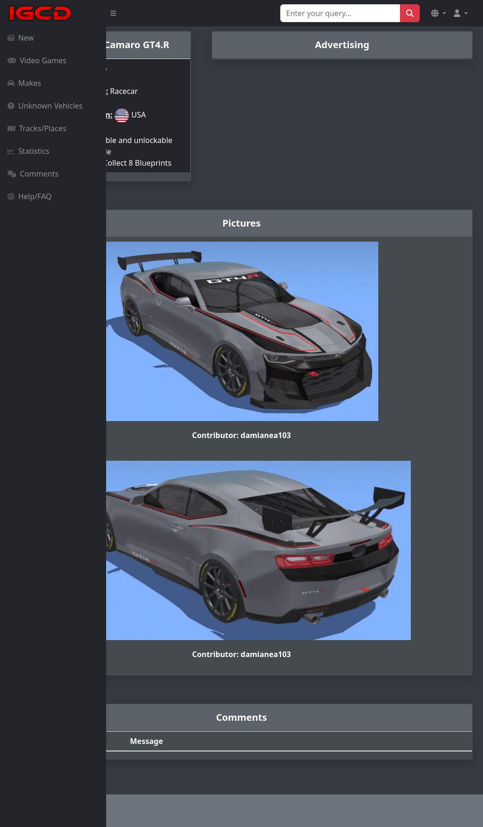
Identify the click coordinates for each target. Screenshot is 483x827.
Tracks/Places (37, 128)
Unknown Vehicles (45, 106)
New (21, 38)
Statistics (29, 151)
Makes (24, 83)
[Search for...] (340, 13)
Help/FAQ (30, 196)
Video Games (37, 60)
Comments (33, 174)
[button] (438, 13)
